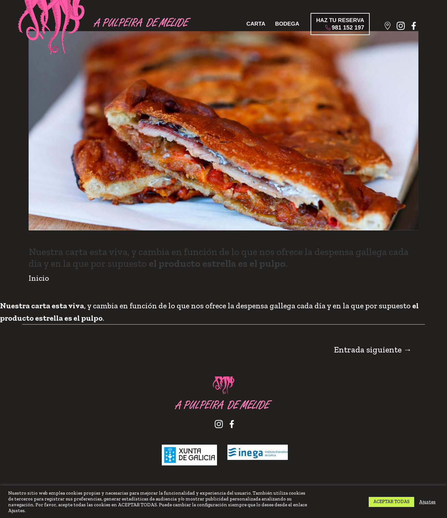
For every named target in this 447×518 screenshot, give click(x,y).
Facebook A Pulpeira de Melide (416, 27)
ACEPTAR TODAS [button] (391, 501)
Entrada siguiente (373, 350)
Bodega (287, 24)
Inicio (39, 278)
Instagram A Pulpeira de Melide (403, 27)
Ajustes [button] (427, 502)
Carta (255, 24)
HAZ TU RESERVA (340, 24)
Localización (390, 27)
